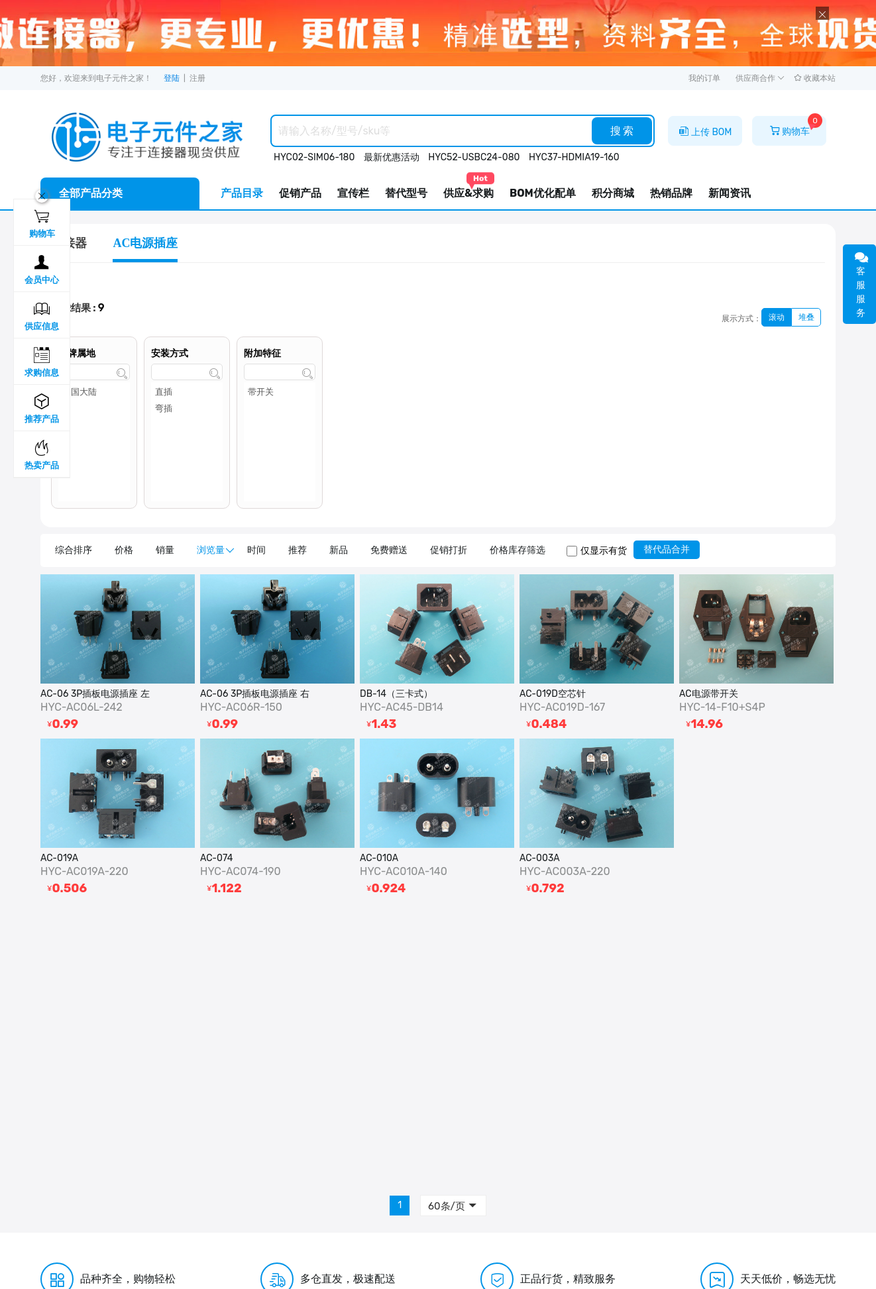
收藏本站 (815, 78)
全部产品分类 (91, 193)
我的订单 (704, 78)
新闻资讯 (729, 193)
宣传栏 (353, 193)
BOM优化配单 (543, 193)
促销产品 (300, 193)
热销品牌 (671, 193)
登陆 (172, 78)
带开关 (279, 393)
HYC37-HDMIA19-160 (574, 157)
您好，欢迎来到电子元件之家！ (96, 78)
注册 (197, 78)
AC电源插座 (145, 243)
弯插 (187, 409)
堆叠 (806, 317)
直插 (187, 393)
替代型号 (406, 193)
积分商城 (613, 193)
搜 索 (622, 131)
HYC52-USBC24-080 (474, 157)
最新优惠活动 (391, 157)
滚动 (777, 317)
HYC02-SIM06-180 (314, 157)
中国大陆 (94, 393)
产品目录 (242, 193)
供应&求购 (468, 188)
